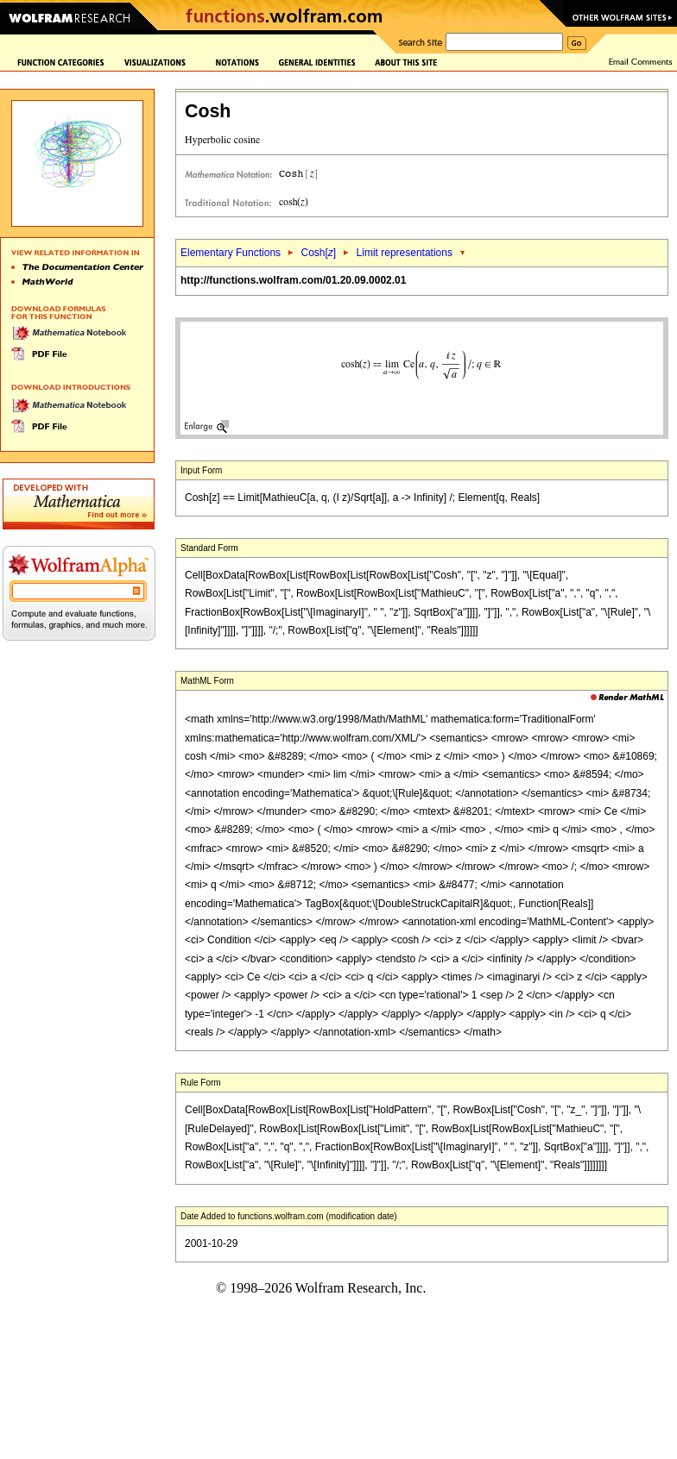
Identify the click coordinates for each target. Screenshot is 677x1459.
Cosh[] (318, 253)
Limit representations (404, 253)
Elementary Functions (230, 253)
